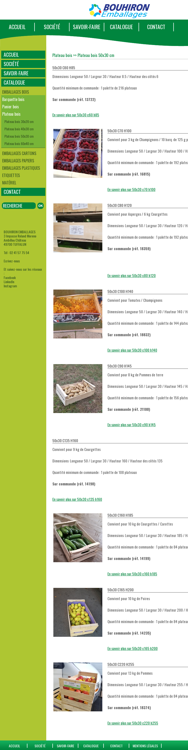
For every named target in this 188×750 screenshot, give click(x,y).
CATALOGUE (121, 27)
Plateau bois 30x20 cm (19, 121)
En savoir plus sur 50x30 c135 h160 (77, 499)
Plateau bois (11, 114)
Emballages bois (15, 92)
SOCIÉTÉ (52, 27)
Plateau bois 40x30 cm (19, 128)
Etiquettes (11, 175)
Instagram (10, 285)
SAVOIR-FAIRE (86, 27)
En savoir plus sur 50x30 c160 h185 (132, 573)
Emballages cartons (19, 153)
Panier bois (10, 106)
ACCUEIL (17, 27)
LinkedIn (9, 281)
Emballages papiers (18, 160)
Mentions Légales (145, 746)
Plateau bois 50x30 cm (19, 136)
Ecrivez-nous (12, 260)
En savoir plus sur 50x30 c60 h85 (75, 114)
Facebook (10, 277)
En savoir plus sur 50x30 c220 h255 (132, 723)
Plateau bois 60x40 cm (19, 143)
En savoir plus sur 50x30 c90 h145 (131, 424)
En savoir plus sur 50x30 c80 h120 (131, 275)
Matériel (9, 182)
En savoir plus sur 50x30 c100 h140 (132, 350)
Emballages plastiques (21, 168)
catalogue (91, 746)
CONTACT (156, 27)
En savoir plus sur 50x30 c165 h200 (132, 648)
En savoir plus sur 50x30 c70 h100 (131, 189)
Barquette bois (13, 99)
